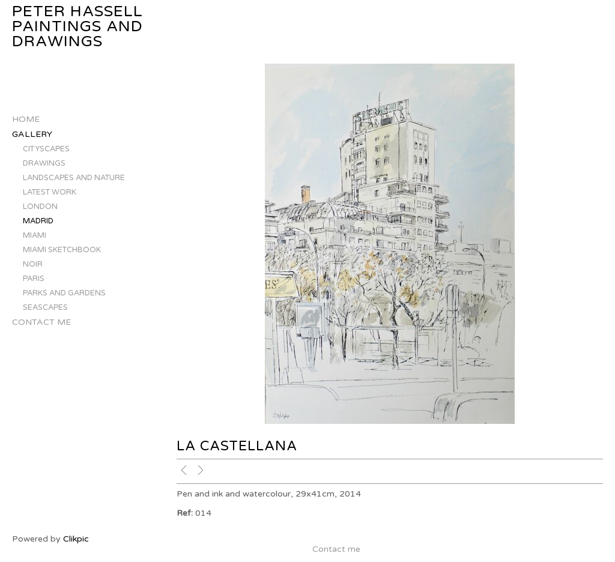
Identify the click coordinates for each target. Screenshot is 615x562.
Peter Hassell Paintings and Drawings (77, 26)
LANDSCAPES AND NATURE (74, 178)
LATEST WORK (49, 192)
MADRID (38, 221)
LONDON (40, 206)
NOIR (33, 264)
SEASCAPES (45, 307)
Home (26, 119)
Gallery (32, 134)
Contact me (41, 322)
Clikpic (76, 539)
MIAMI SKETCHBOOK (62, 250)
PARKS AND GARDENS (64, 293)
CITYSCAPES (46, 149)
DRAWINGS (44, 163)
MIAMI (34, 235)
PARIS (33, 278)
